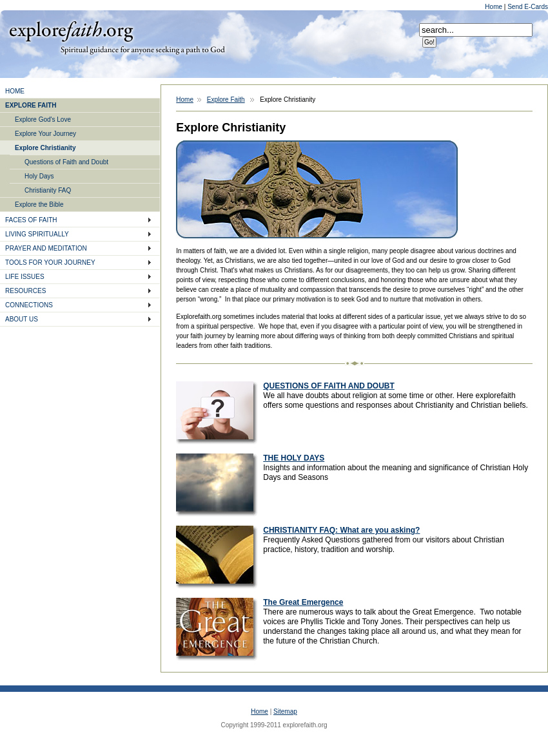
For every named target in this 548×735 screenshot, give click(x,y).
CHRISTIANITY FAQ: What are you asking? (341, 530)
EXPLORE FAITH (30, 105)
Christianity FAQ (47, 190)
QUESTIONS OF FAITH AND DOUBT (329, 385)
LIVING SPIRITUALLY (37, 234)
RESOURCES (25, 290)
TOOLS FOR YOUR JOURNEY (50, 262)
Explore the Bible (39, 204)
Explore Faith (70, 30)
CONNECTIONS (29, 305)
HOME (14, 91)
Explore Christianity (45, 147)
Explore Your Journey (45, 133)
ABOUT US (21, 319)
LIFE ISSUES (24, 276)
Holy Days (39, 176)
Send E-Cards (527, 6)
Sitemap (285, 711)
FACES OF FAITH (31, 220)
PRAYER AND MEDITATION (46, 248)
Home (494, 6)
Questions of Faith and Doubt (66, 162)
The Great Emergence (303, 602)
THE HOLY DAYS (293, 458)
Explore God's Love (43, 119)
